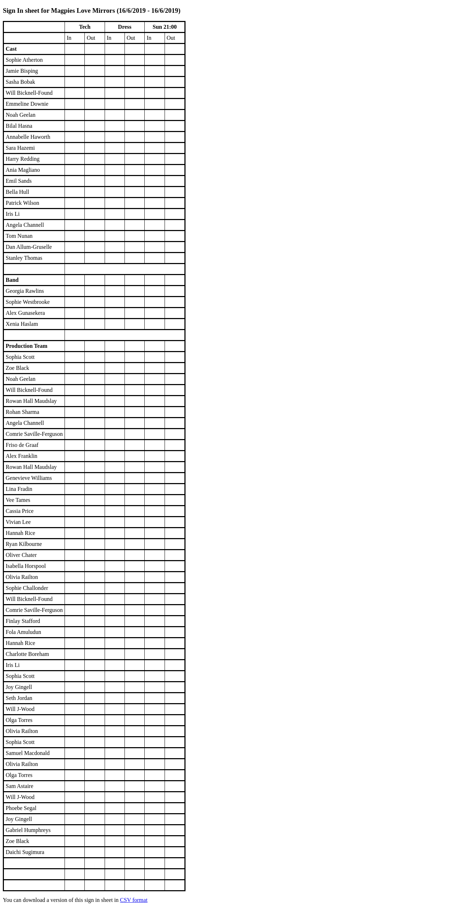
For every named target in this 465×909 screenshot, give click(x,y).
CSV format (133, 900)
